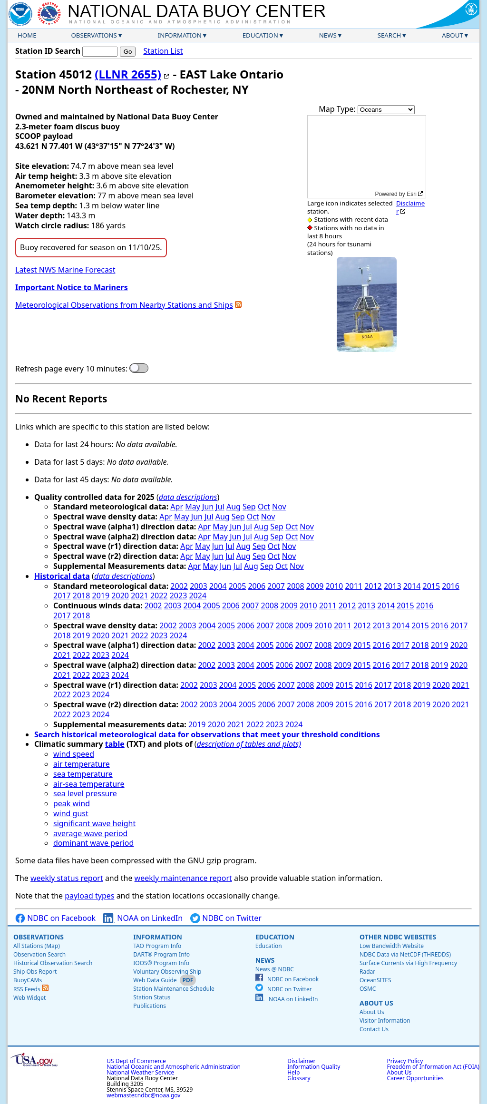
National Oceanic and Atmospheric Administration (174, 1067)
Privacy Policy (405, 1061)
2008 (295, 586)
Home (27, 35)
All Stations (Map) (36, 946)
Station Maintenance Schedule (173, 989)
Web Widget (29, 998)
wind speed (73, 754)
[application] (367, 157)
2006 (256, 586)
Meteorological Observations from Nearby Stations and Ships (124, 305)
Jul (219, 506)
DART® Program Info (161, 954)
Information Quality (313, 1067)
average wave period (90, 833)
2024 (197, 595)
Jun (208, 506)
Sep (249, 506)
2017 (62, 595)
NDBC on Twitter (226, 918)
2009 (315, 586)
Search (389, 35)
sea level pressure (85, 793)
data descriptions (188, 497)
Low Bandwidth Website (392, 946)
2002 (179, 586)
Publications (149, 1006)
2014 (412, 586)
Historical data (62, 576)
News (328, 35)
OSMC (368, 989)
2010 (334, 586)
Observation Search (39, 954)
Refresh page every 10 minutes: (71, 369)
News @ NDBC (274, 969)
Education (260, 35)
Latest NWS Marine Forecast (65, 269)
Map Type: (338, 109)
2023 (178, 595)
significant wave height (94, 823)
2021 (139, 595)
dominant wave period (93, 843)
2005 (237, 586)
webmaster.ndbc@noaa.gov (143, 1095)
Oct (264, 506)
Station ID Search (47, 51)
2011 (353, 586)
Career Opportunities (415, 1078)
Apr (176, 506)
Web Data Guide (154, 980)
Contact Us (374, 1029)
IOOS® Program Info (161, 963)
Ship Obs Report (35, 971)
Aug (233, 506)
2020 (120, 595)
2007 (276, 586)
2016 (450, 586)
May (192, 506)
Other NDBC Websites (398, 936)
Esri (412, 194)
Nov (279, 506)
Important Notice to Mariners (71, 287)
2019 (101, 595)
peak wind (71, 803)
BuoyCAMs (27, 980)
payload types (89, 895)
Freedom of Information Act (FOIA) (433, 1067)
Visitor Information (385, 1020)
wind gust (70, 813)
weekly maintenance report (183, 878)
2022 (159, 595)
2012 (373, 586)
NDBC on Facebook (55, 918)
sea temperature (83, 774)
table (115, 744)
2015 (431, 586)
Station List (163, 51)
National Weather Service (140, 1072)
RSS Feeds (31, 989)
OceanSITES (375, 980)
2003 (198, 586)
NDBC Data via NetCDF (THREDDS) (405, 954)
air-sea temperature (89, 784)
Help (293, 1072)
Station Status (151, 997)
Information (180, 35)
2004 (218, 586)
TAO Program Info (157, 946)
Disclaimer (410, 207)
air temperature (81, 764)
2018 (81, 595)
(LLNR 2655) (128, 74)
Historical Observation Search (52, 963)
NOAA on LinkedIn (143, 918)
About (452, 35)
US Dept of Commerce (136, 1061)
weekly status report (66, 878)
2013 (392, 586)
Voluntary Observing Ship (167, 971)
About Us (376, 1002)
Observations (94, 35)
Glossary (298, 1078)
